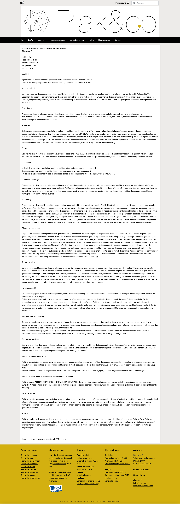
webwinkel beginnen (94, 501)
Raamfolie (42, 40)
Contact (119, 40)
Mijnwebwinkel (115, 501)
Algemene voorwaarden (43, 439)
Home (23, 40)
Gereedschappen (78, 40)
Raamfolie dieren (28, 467)
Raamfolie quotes (28, 475)
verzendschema (59, 464)
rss (84, 501)
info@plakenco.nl (84, 475)
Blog (93, 40)
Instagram (150, 458)
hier (53, 475)
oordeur (34, 455)
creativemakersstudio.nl (143, 486)
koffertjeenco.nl (139, 483)
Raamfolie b (26, 464)
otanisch (34, 464)
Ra (22, 461)
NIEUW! (30, 40)
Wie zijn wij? (138, 455)
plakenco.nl (137, 480)
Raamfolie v (26, 455)
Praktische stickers (59, 40)
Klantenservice (105, 40)
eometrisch (35, 461)
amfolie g (27, 461)
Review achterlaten (141, 469)
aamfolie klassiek (29, 469)
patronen (33, 458)
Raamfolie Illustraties (29, 472)
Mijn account (122, 3)
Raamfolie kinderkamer (30, 478)
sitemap (79, 501)
